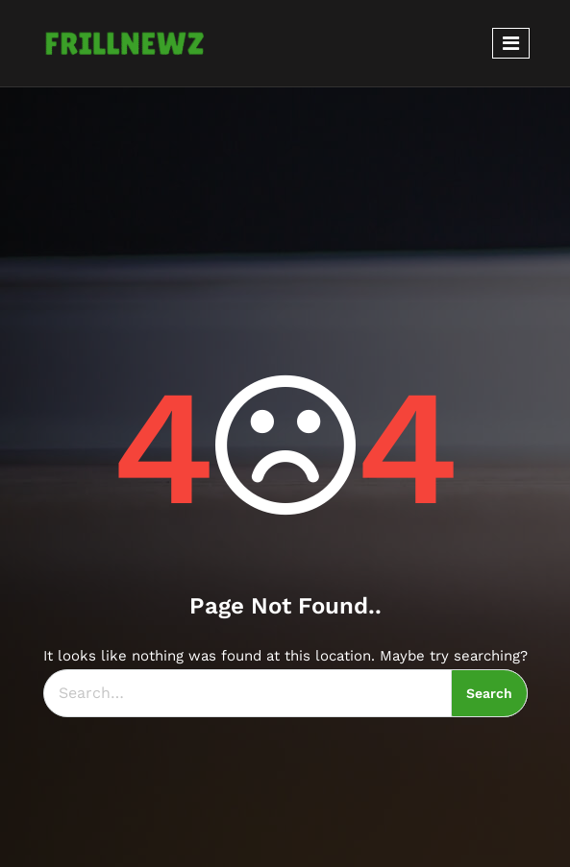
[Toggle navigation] (511, 43)
